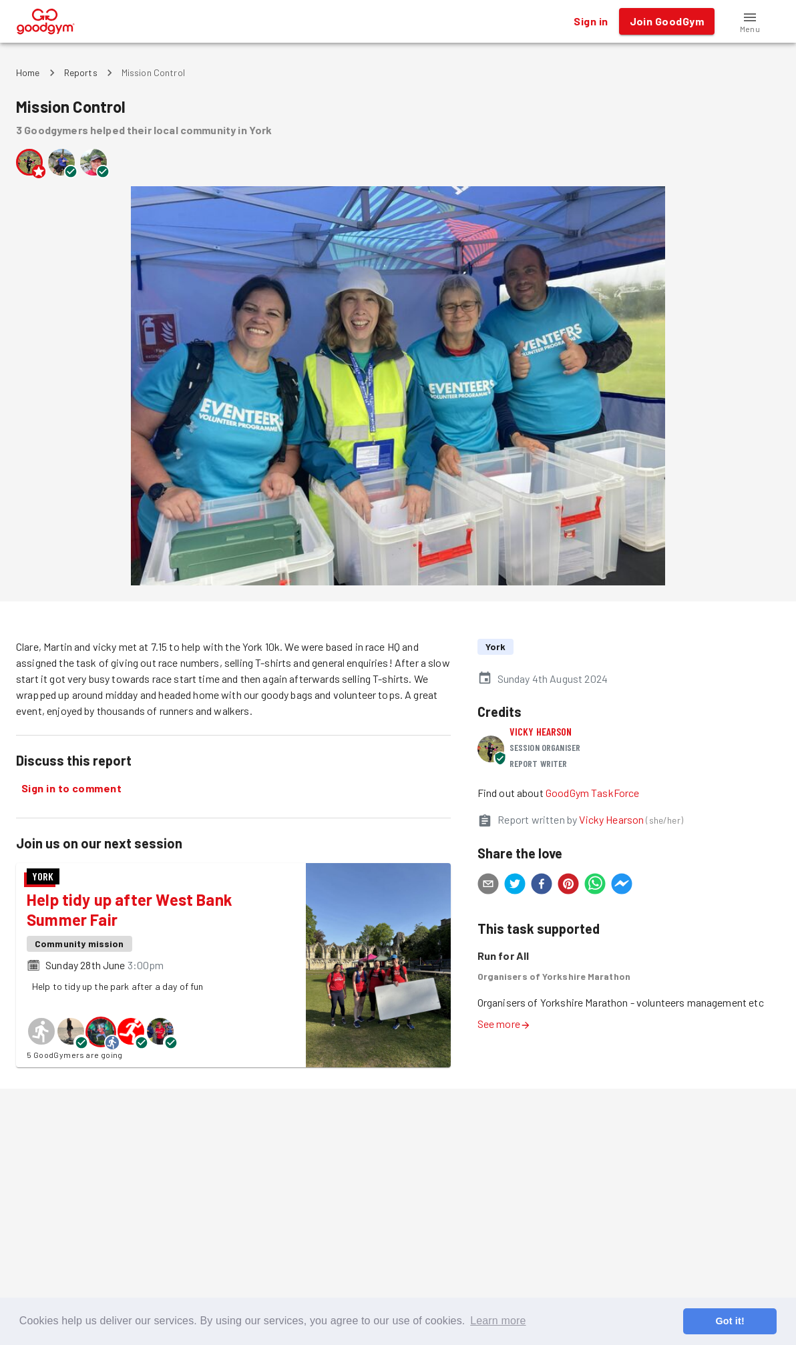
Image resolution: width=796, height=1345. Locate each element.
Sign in (590, 21)
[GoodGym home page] (45, 19)
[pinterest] (568, 885)
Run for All (503, 955)
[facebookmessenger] (621, 885)
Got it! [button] (729, 1321)
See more (504, 1023)
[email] (488, 885)
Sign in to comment (71, 788)
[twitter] (515, 885)
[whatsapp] (595, 885)
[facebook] (541, 885)
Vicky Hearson (541, 731)
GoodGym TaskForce (593, 792)
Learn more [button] (498, 1320)
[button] (750, 21)
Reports (80, 72)
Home (28, 72)
